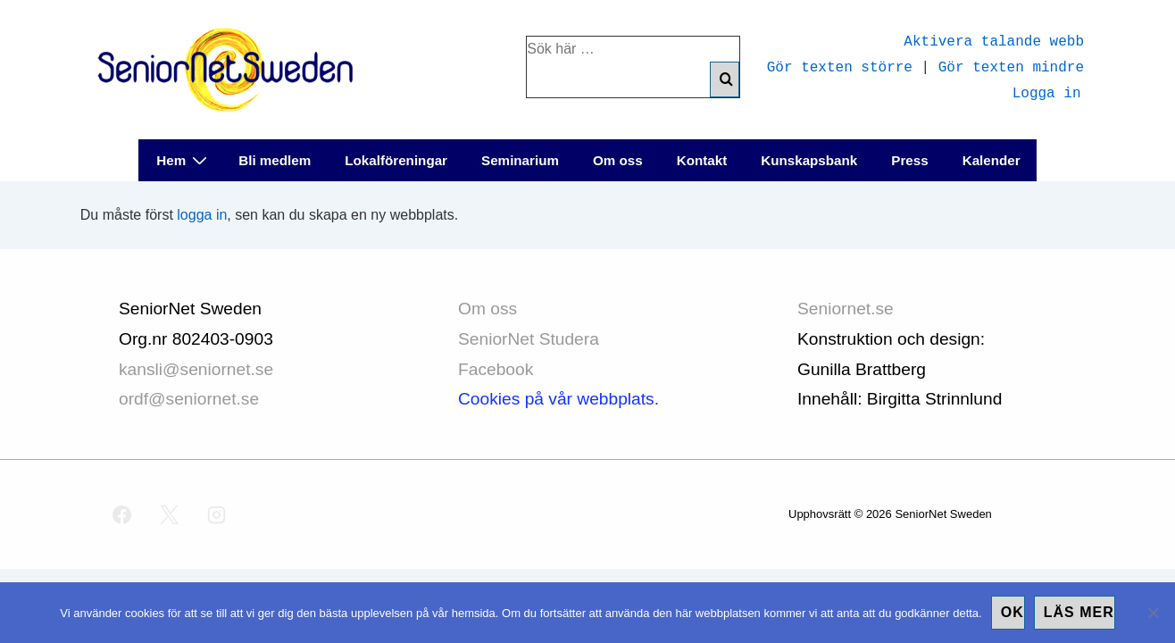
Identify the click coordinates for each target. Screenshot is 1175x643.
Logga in (1046, 92)
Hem (184, 159)
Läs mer (1079, 612)
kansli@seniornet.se (196, 369)
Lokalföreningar (396, 160)
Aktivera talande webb (994, 40)
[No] (1153, 613)
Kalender (991, 160)
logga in (202, 214)
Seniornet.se (847, 308)
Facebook (495, 369)
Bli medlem (274, 160)
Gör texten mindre (1011, 66)
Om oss (618, 160)
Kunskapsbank (809, 160)
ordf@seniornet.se (189, 398)
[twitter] (170, 514)
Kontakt (702, 160)
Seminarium (520, 160)
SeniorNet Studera (531, 339)
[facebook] (122, 514)
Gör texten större (839, 66)
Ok (1012, 612)
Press (909, 160)
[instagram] (217, 514)
